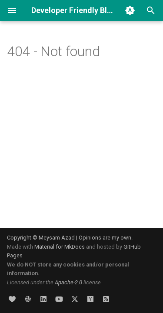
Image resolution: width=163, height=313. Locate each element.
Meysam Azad (57, 237)
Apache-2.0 (68, 282)
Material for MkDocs (60, 246)
